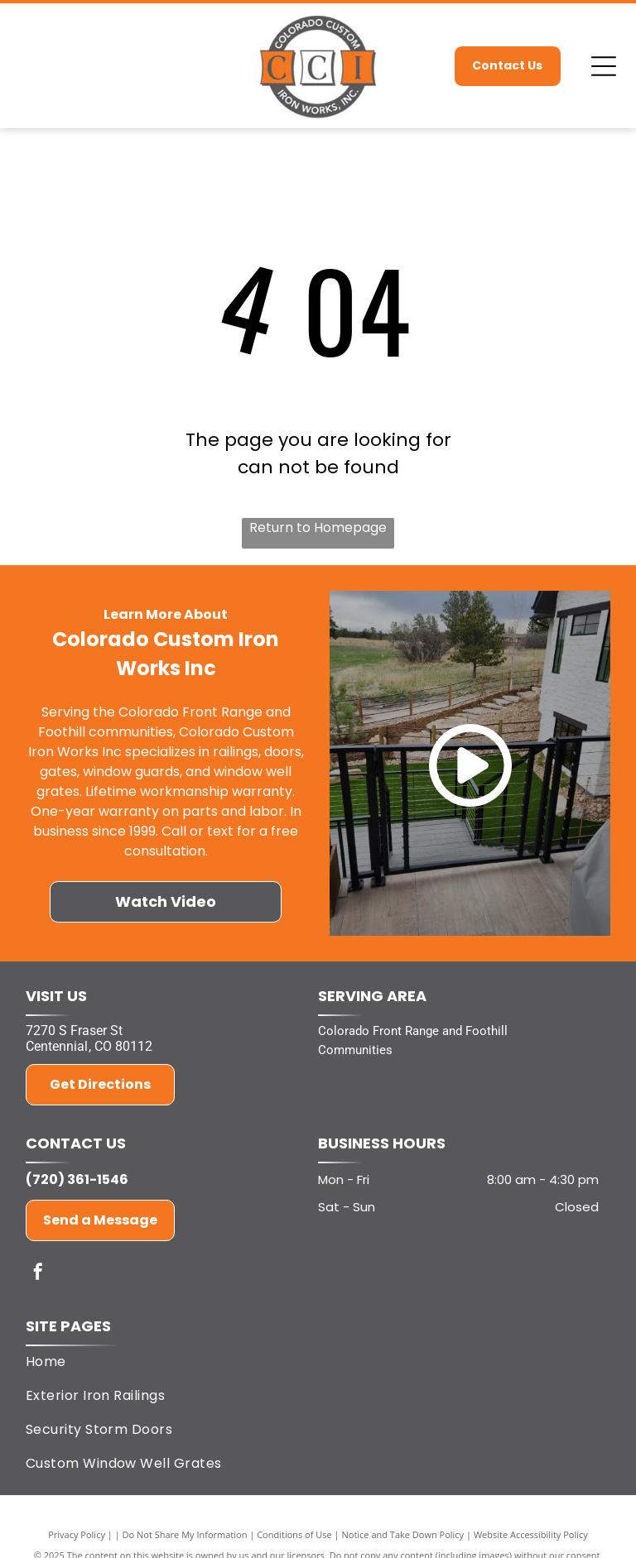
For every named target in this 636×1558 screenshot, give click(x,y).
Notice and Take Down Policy (403, 1534)
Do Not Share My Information (185, 1534)
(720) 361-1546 (77, 1179)
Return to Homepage (318, 527)
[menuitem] (312, 1361)
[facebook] (38, 1273)
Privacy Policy (76, 1534)
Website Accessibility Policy (531, 1534)
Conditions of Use (294, 1534)
